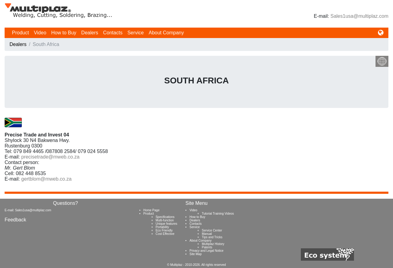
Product (20, 32)
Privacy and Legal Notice (206, 250)
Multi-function (165, 220)
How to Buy (63, 32)
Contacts (113, 32)
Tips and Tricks (212, 237)
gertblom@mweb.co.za (46, 179)
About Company (166, 32)
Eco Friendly (164, 230)
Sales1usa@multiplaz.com (359, 16)
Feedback (15, 219)
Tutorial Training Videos (218, 213)
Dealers (89, 32)
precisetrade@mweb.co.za (50, 156)
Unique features (166, 223)
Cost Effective (165, 233)
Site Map (195, 254)
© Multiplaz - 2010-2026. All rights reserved (196, 264)
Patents (207, 247)
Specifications (165, 217)
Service (135, 32)
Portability (162, 227)
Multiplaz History (213, 244)
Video (40, 32)
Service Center (212, 230)
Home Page (151, 210)
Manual (207, 233)
